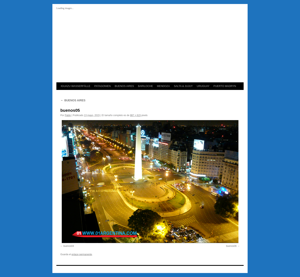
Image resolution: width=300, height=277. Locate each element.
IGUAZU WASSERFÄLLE (75, 86)
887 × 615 (135, 115)
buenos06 (231, 246)
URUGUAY (203, 86)
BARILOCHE (145, 86)
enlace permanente (82, 254)
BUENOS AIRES (124, 86)
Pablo (68, 115)
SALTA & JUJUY (183, 86)
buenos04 (68, 246)
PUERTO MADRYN (225, 86)
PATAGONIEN (102, 86)
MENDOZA (163, 86)
